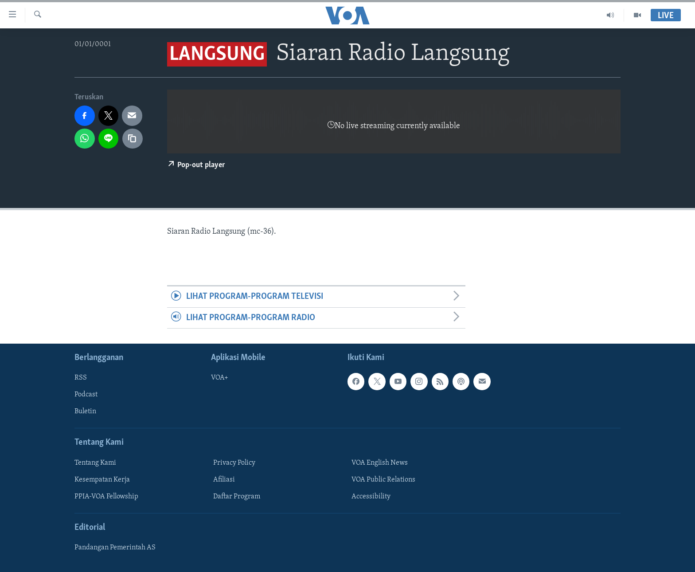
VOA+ (219, 377)
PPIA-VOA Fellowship (106, 496)
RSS (80, 377)
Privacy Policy (234, 462)
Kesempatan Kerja (102, 479)
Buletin (85, 411)
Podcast (86, 394)
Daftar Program (236, 496)
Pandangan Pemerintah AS (115, 547)
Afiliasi (224, 479)
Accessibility (370, 496)
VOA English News (379, 462)
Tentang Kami (95, 462)
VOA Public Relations (383, 479)
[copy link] (132, 139)
